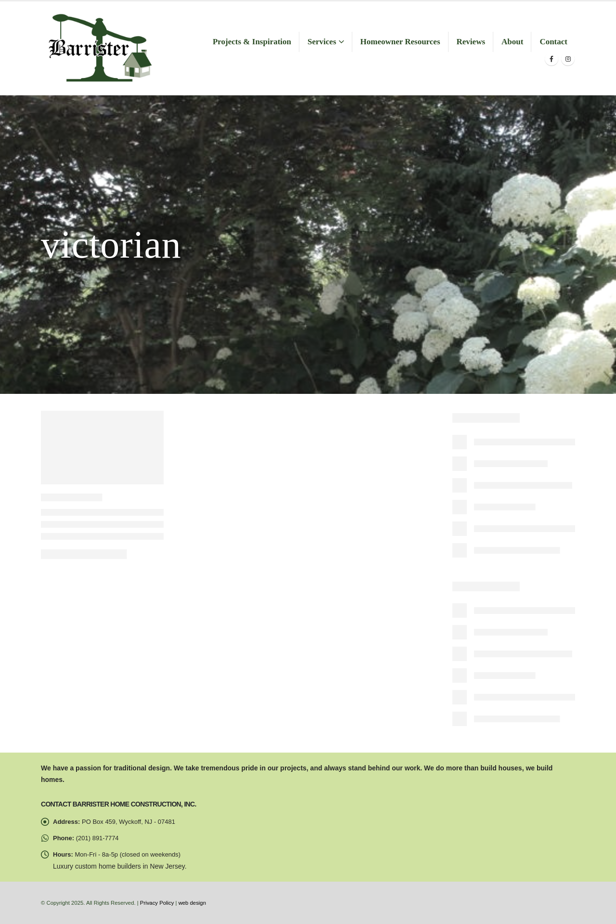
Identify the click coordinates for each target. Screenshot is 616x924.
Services (322, 41)
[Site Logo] (99, 48)
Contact (553, 41)
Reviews (471, 41)
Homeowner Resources (400, 41)
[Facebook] (551, 58)
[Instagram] (568, 58)
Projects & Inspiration (252, 41)
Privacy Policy (157, 903)
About (512, 41)
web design (192, 903)
